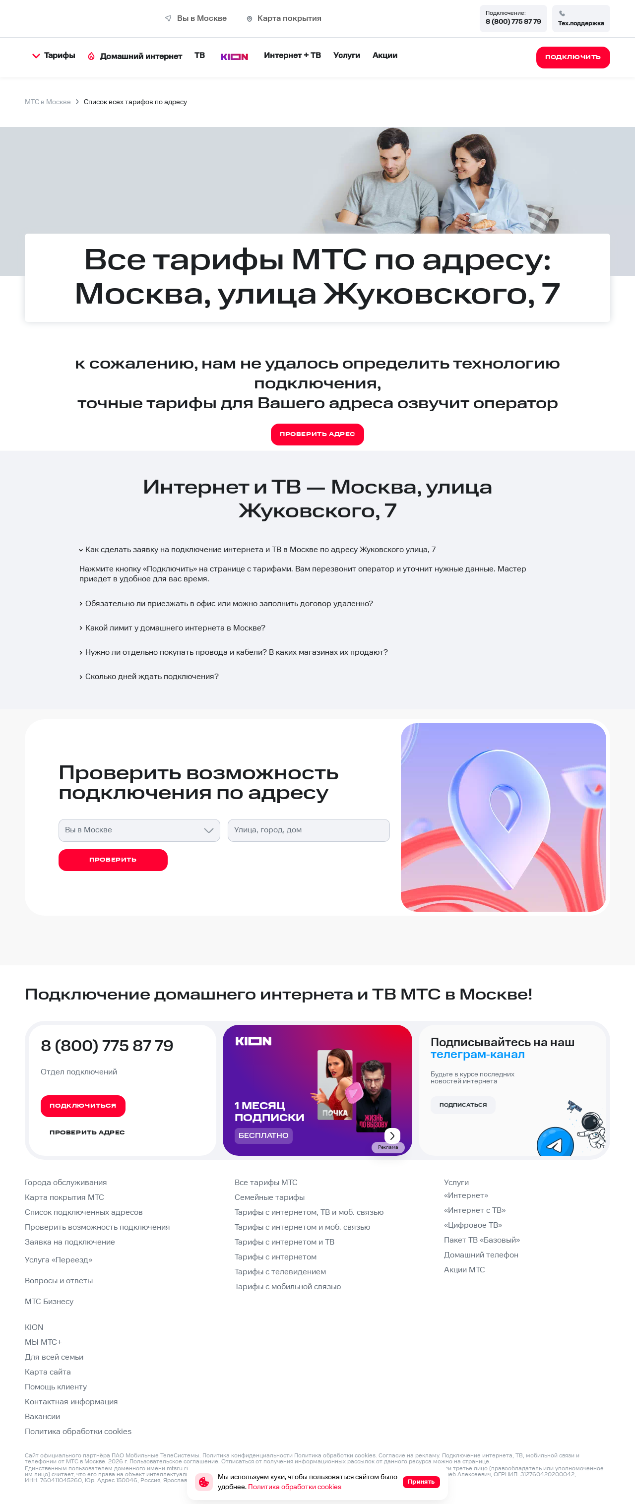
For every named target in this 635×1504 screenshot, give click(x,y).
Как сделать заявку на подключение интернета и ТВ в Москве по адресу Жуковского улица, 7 (256, 550)
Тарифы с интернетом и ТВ (284, 1242)
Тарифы (53, 56)
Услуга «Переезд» (58, 1260)
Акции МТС (464, 1270)
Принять (421, 1482)
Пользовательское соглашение (173, 1461)
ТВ (199, 56)
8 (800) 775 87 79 (513, 22)
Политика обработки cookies (78, 1432)
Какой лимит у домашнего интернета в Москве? (171, 628)
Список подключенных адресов (84, 1212)
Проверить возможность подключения (97, 1227)
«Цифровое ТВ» (473, 1225)
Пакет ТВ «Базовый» (482, 1240)
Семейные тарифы (270, 1197)
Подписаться (463, 1105)
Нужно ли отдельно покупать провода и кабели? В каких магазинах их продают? (232, 652)
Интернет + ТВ (292, 56)
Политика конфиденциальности (247, 1455)
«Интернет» (466, 1195)
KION (34, 1327)
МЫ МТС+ (43, 1342)
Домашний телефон (481, 1255)
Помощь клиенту (56, 1387)
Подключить (170, 569)
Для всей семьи (54, 1357)
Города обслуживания (66, 1183)
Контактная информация (71, 1402)
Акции (385, 56)
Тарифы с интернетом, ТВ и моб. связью (309, 1212)
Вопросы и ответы (59, 1281)
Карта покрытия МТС (64, 1197)
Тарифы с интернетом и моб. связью (302, 1227)
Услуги (346, 56)
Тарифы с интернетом (276, 1257)
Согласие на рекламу (409, 1455)
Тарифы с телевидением (280, 1272)
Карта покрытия (289, 18)
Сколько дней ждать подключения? (148, 677)
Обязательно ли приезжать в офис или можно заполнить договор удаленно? (225, 604)
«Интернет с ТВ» (475, 1210)
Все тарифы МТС (266, 1183)
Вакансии (42, 1417)
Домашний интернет (134, 57)
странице (475, 1461)
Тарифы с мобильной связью (288, 1287)
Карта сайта (48, 1372)
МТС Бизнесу (49, 1302)
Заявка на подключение (70, 1242)
